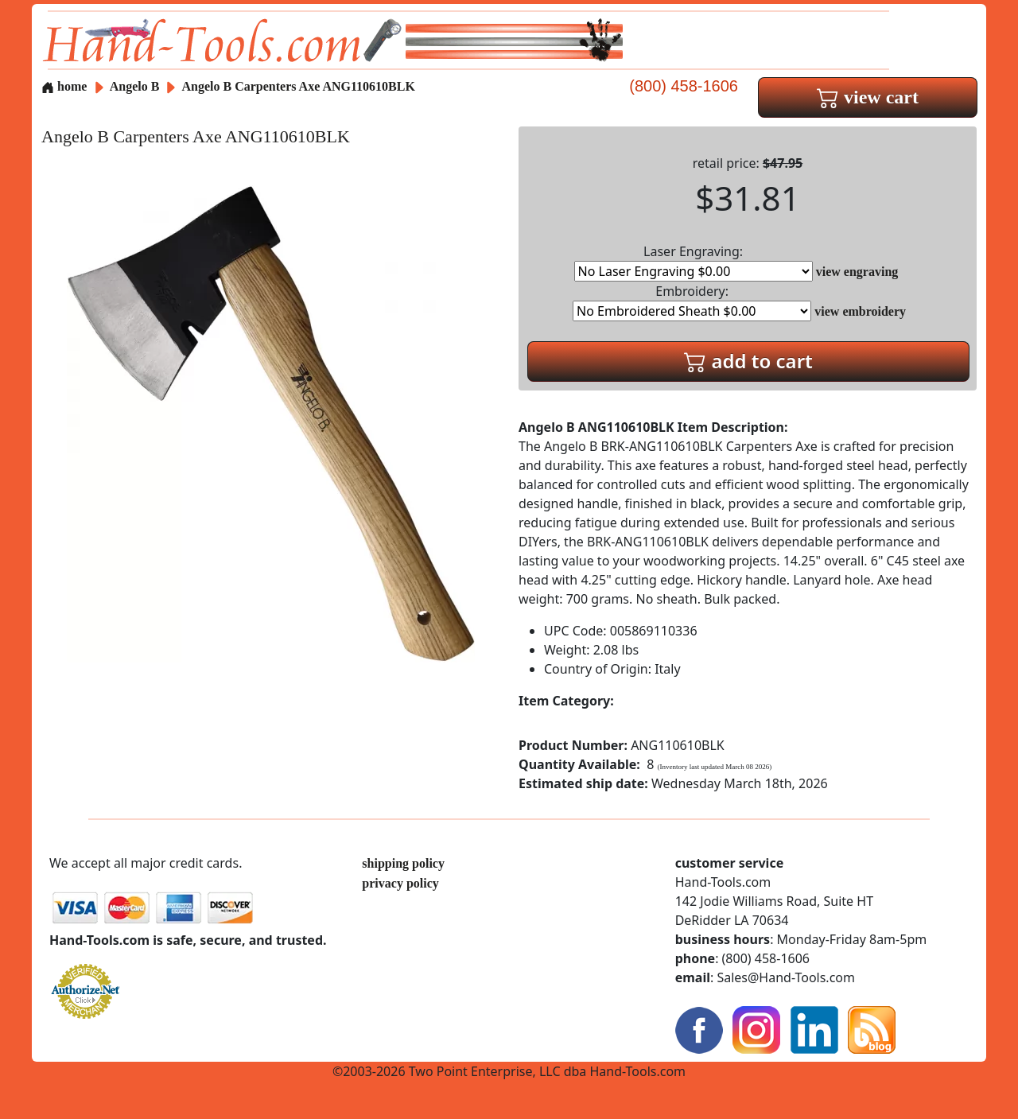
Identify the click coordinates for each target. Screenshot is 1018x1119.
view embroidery (860, 311)
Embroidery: (692, 301)
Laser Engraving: (693, 262)
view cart (868, 97)
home (64, 86)
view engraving (857, 271)
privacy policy (400, 883)
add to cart (748, 361)
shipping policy (403, 863)
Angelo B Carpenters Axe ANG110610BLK (298, 86)
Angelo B (136, 86)
